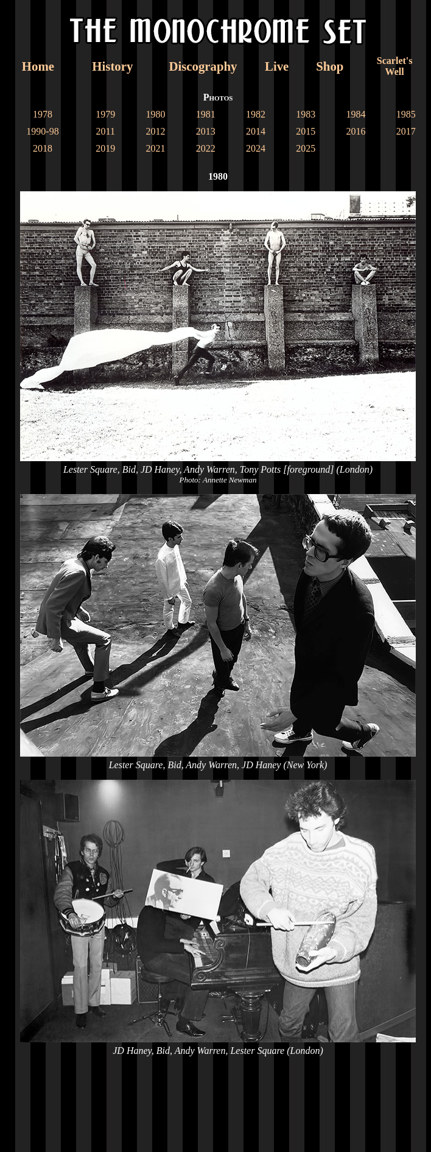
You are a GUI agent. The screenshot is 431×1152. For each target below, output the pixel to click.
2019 (105, 148)
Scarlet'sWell (395, 66)
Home (38, 66)
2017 (406, 131)
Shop (329, 66)
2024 (255, 148)
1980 (155, 114)
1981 (206, 114)
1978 (42, 114)
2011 (105, 131)
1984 (356, 114)
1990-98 (42, 131)
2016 (356, 131)
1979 (105, 114)
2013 (206, 131)
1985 (406, 114)
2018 (42, 148)
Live (277, 66)
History (112, 66)
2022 (206, 148)
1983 (305, 114)
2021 (155, 148)
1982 (255, 114)
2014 (255, 131)
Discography (203, 66)
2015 (305, 131)
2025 (305, 148)
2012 (155, 131)
